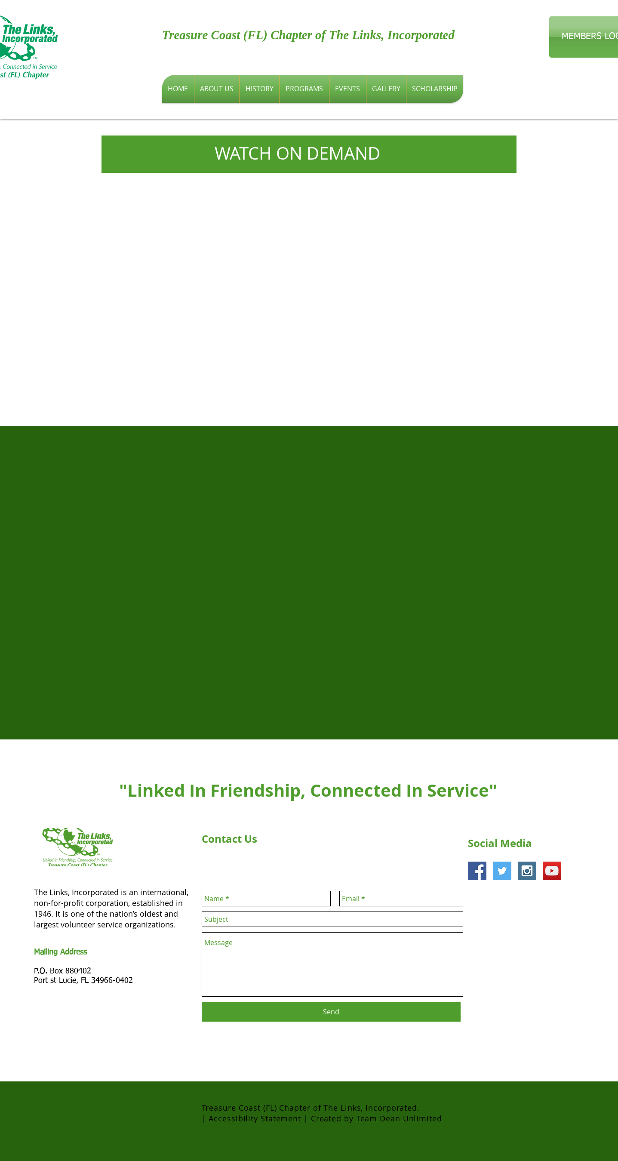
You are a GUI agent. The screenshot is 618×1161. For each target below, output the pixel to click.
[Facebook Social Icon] (477, 871)
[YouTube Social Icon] (552, 871)
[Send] (331, 1012)
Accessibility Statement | (260, 1118)
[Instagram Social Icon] (527, 871)
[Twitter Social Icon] (502, 871)
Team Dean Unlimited (399, 1118)
